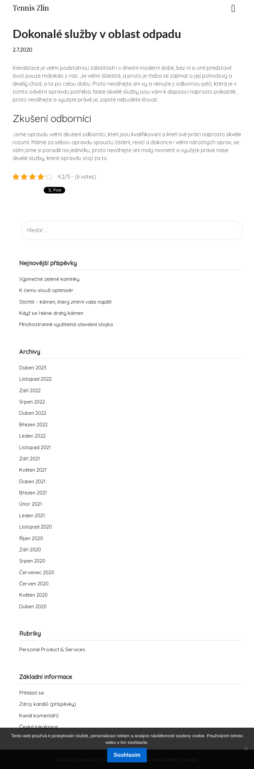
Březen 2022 (33, 424)
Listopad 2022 (35, 379)
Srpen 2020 (32, 561)
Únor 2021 (30, 504)
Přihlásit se (31, 693)
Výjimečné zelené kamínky (49, 279)
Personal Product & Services (52, 649)
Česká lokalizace (38, 727)
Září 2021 (29, 458)
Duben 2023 (32, 367)
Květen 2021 (33, 470)
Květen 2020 (33, 595)
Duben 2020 (33, 606)
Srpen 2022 (32, 402)
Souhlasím (127, 755)
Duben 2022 (32, 413)
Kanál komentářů (39, 715)
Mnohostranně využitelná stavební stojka (66, 324)
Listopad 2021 (35, 447)
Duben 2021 (32, 481)
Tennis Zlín (31, 8)
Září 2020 (30, 549)
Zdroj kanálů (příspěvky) (47, 704)
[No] (245, 748)
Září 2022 (30, 390)
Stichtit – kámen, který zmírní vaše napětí (65, 302)
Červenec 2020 (36, 572)
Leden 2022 (32, 436)
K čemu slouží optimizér (46, 290)
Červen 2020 (34, 583)
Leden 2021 (32, 515)
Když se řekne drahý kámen (51, 313)
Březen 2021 (33, 493)
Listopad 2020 (35, 527)
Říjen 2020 (31, 538)
